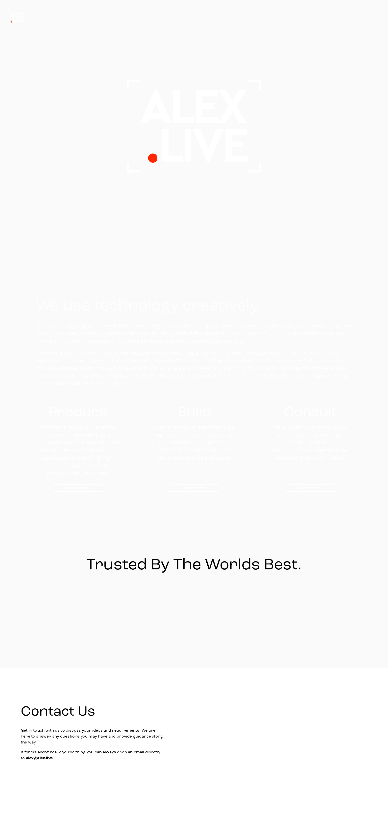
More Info (77, 488)
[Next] (361, 601)
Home (273, 17)
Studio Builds (335, 17)
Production (301, 17)
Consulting (369, 17)
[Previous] (26, 601)
